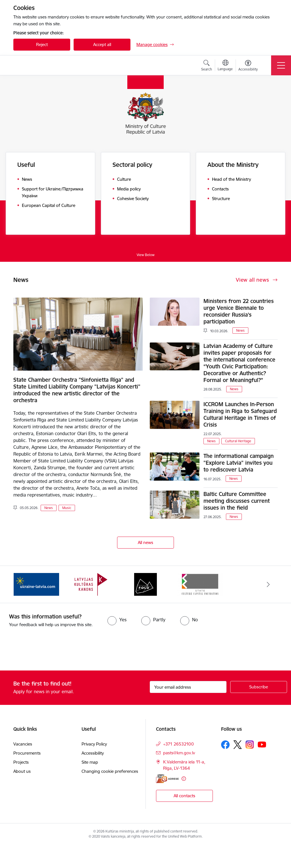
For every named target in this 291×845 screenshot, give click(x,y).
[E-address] (167, 778)
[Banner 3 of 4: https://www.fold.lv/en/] (145, 584)
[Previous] (22, 584)
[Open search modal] (206, 66)
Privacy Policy (94, 744)
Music (66, 508)
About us (22, 771)
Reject (42, 44)
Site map (90, 762)
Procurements (27, 753)
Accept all (102, 44)
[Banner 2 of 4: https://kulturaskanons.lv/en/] (90, 584)
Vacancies (22, 744)
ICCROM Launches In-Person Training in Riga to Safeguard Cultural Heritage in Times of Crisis (240, 414)
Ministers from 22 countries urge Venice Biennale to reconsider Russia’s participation (238, 311)
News (48, 508)
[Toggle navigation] (281, 65)
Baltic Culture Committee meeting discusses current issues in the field (236, 501)
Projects (21, 762)
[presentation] (47, 649)
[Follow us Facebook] (225, 744)
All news (145, 542)
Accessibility (93, 753)
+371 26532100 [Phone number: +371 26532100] (178, 744)
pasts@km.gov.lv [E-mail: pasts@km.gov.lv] (179, 752)
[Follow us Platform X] (237, 744)
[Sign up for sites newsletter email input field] (188, 687)
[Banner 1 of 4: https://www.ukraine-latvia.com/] (36, 584)
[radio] (116, 619)
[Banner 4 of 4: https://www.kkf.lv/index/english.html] (200, 584)
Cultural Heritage (238, 441)
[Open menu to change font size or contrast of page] (248, 66)
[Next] (268, 584)
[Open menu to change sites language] (225, 65)
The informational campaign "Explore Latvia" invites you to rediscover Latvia (238, 462)
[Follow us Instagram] (250, 744)
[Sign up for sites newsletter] (258, 687)
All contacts (184, 795)
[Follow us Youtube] (262, 744)
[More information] (184, 779)
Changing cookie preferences (110, 771)
